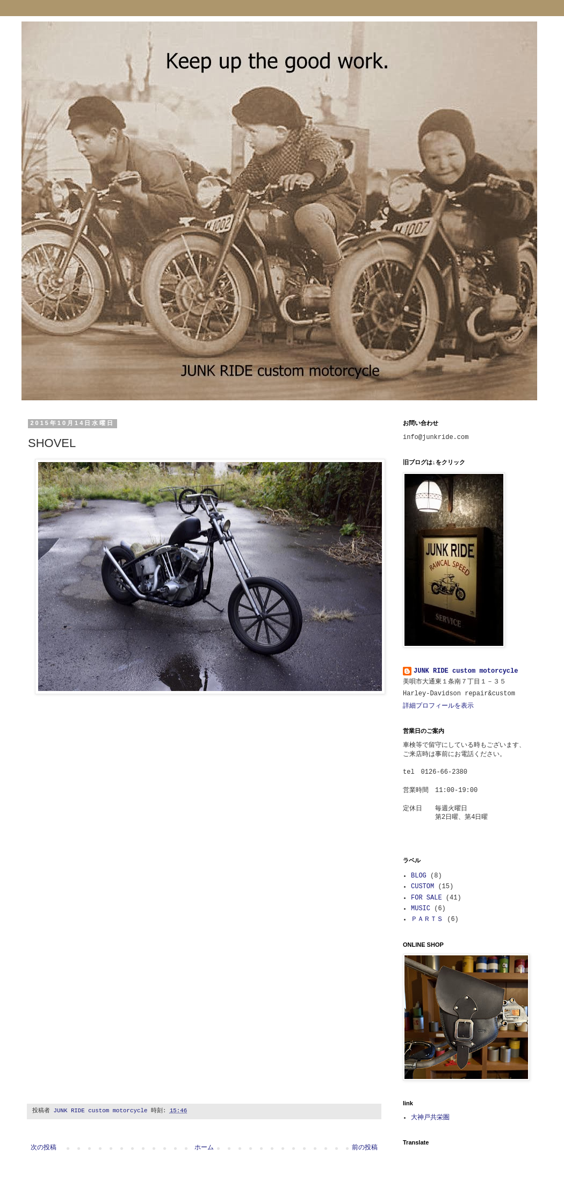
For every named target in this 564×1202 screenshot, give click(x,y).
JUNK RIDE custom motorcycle (466, 671)
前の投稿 (365, 1147)
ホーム (204, 1147)
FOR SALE (426, 898)
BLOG (418, 876)
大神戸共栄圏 (430, 1117)
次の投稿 (43, 1147)
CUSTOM (422, 886)
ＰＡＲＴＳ (427, 919)
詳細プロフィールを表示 (438, 706)
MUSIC (420, 908)
